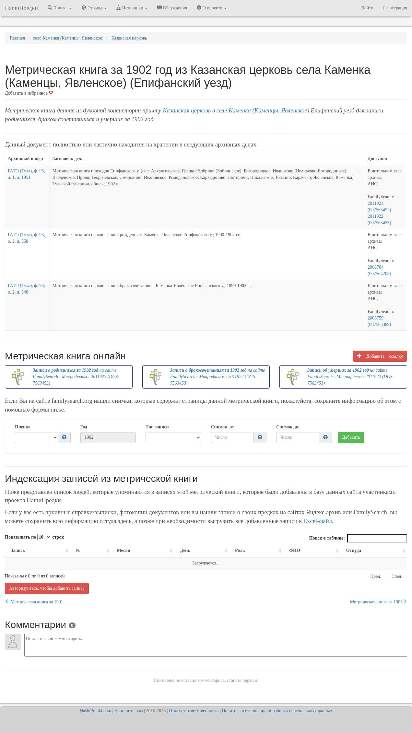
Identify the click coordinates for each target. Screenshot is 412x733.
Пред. (375, 576)
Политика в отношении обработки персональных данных (277, 710)
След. (397, 576)
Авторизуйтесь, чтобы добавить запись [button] (47, 588)
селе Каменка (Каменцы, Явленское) (263, 110)
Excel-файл (317, 521)
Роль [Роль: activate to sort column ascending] (240, 550)
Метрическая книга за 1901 (34, 601)
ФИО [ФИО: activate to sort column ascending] (294, 550)
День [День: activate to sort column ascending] (185, 550)
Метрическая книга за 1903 (378, 601)
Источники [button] (131, 7)
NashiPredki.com (95, 710)
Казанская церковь (187, 110)
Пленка (22, 427)
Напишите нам (128, 710)
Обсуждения (172, 7)
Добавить (351, 437)
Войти (367, 8)
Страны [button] (94, 7)
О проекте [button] (211, 7)
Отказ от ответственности (194, 710)
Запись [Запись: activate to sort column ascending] (18, 550)
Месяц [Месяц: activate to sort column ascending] (123, 550)
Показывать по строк (34, 537)
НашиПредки (21, 8)
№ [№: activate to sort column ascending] (78, 550)
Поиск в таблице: (358, 538)
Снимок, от (222, 427)
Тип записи (157, 427)
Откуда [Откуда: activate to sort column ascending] (353, 550)
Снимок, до (288, 427)
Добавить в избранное (29, 93)
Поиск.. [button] (60, 7)
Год (83, 427)
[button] (64, 437)
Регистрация (395, 8)
